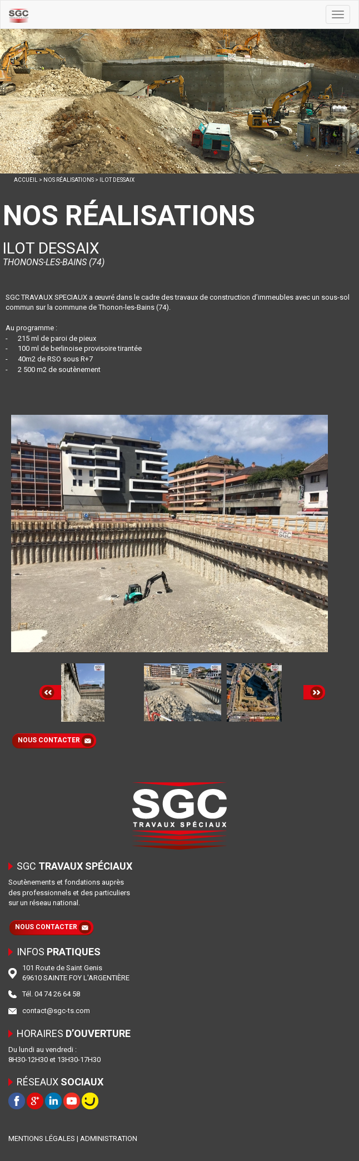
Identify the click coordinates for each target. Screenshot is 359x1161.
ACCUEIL (26, 180)
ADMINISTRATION (108, 1138)
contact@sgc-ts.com (56, 1010)
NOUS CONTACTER (49, 740)
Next (314, 692)
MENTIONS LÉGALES (41, 1138)
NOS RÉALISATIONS (68, 180)
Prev (50, 692)
